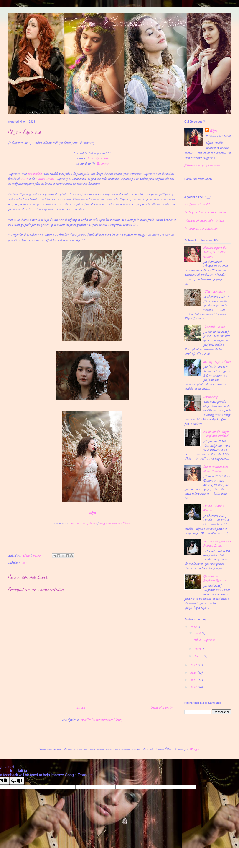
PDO (24, 178)
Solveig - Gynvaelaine (217, 361)
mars (197, 648)
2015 (193, 680)
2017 (23, 562)
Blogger (194, 749)
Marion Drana (44, 178)
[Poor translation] (16, 781)
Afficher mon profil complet (201, 165)
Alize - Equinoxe (214, 291)
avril (197, 633)
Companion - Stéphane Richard (214, 578)
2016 (193, 672)
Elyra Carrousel (98, 158)
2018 (193, 627)
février (198, 656)
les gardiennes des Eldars (115, 523)
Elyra (213, 130)
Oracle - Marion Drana (213, 508)
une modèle (34, 173)
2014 (193, 687)
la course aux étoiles (83, 523)
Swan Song (210, 396)
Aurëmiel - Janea (214, 326)
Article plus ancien (161, 707)
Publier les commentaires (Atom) (101, 719)
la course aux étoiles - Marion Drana (216, 543)
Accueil (80, 707)
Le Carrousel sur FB (197, 204)
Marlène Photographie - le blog (204, 220)
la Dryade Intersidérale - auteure (205, 212)
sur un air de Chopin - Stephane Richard (216, 433)
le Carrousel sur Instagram (201, 228)
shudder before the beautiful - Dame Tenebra (214, 252)
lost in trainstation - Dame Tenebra (216, 469)
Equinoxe (102, 163)
